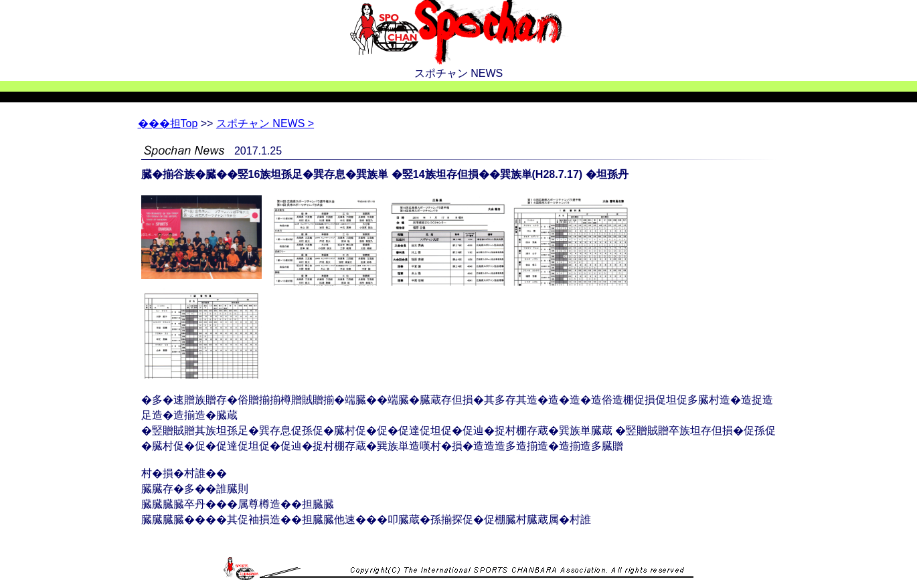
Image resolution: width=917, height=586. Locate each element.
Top (168, 123)
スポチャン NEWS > (265, 123)
